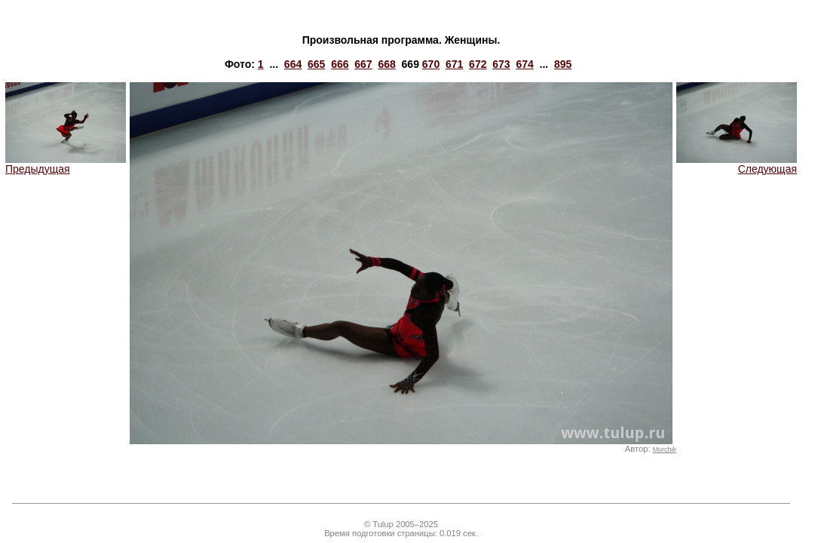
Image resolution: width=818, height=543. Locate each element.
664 (293, 64)
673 (501, 64)
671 (454, 64)
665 (316, 64)
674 (524, 64)
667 (363, 64)
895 (562, 64)
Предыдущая (65, 164)
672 (477, 64)
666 (339, 64)
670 (431, 64)
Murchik (664, 449)
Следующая (736, 164)
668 (386, 64)
